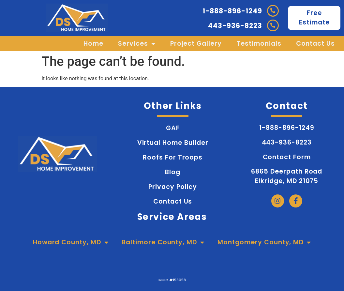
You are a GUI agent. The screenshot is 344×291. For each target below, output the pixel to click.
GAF (173, 128)
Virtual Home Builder (172, 142)
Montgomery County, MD (264, 242)
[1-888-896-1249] (273, 11)
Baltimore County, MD (163, 242)
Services (137, 44)
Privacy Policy (172, 186)
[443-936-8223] (273, 25)
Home (93, 43)
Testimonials (258, 43)
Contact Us (315, 43)
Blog (172, 172)
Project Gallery (196, 43)
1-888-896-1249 (232, 11)
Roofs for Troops (172, 157)
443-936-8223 (235, 25)
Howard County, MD (71, 242)
